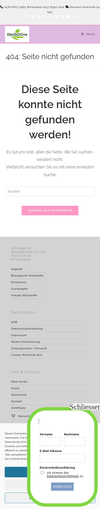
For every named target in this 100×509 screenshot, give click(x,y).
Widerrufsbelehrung (25, 341)
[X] (27, 17)
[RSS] (74, 17)
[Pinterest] (39, 17)
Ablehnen (50, 485)
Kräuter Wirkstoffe (24, 295)
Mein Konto (19, 381)
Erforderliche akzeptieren (50, 498)
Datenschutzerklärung (27, 328)
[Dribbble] (45, 17)
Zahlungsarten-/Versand (29, 348)
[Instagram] (51, 17)
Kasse (15, 388)
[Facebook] (33, 17)
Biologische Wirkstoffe (27, 275)
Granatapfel (19, 288)
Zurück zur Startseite (50, 210)
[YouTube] (68, 17)
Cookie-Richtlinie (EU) (26, 355)
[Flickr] (62, 17)
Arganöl (16, 269)
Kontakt (16, 401)
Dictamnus (18, 282)
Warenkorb (19, 394)
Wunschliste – (24, 416)
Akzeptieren (50, 472)
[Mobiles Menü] (86, 34)
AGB (14, 322)
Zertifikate (18, 408)
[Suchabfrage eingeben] (50, 191)
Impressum (19, 335)
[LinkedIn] (56, 17)
